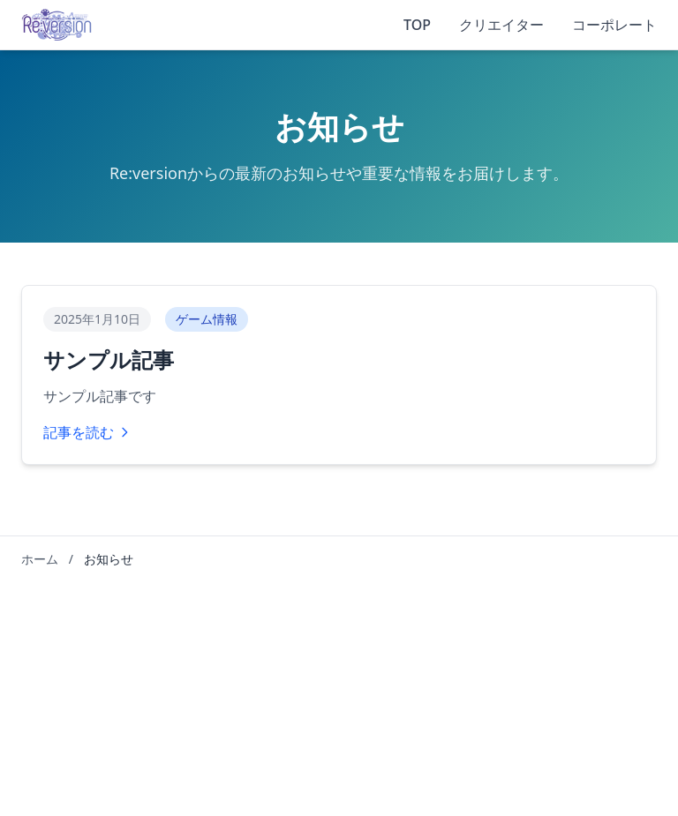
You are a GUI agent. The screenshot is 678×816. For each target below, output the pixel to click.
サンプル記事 (108, 360)
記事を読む (87, 432)
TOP (417, 24)
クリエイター (501, 24)
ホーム (39, 558)
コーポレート (614, 24)
